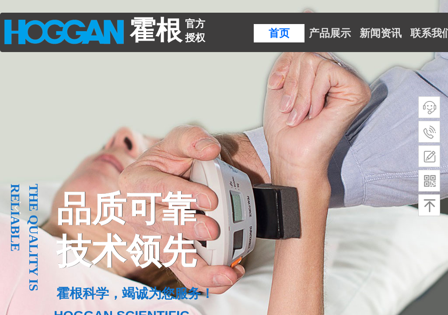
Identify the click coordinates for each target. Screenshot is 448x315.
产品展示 (330, 33)
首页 (279, 33)
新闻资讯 (381, 33)
